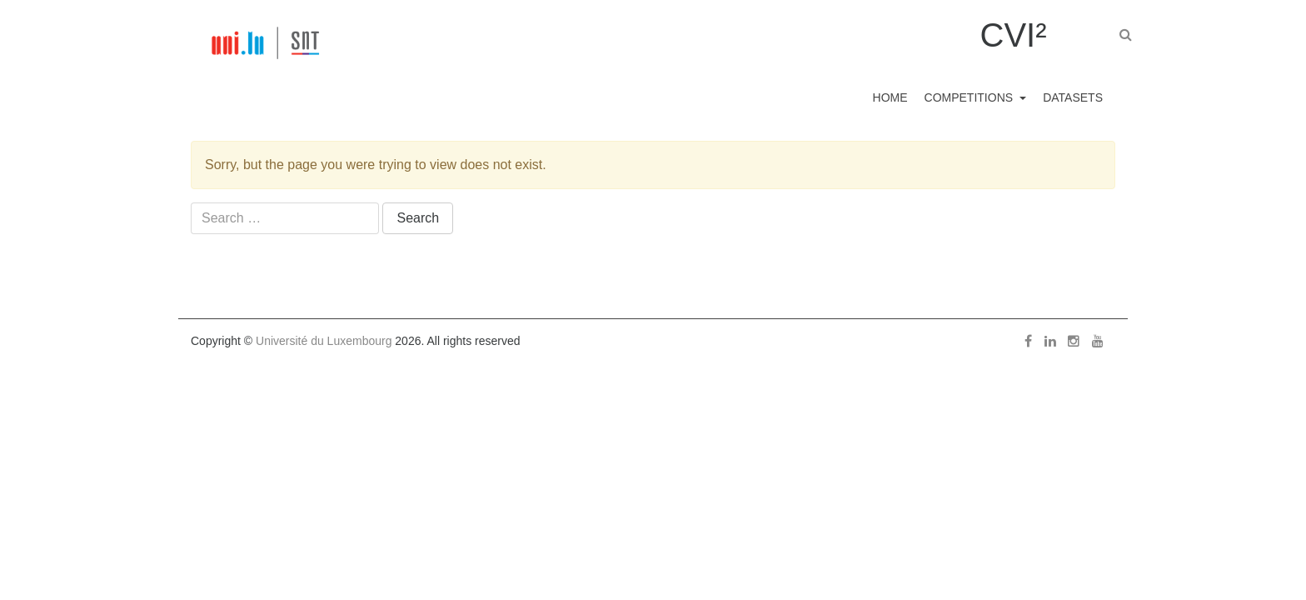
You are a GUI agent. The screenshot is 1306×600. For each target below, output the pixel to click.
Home (865, 97)
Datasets (1068, 97)
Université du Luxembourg (323, 341)
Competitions (954, 97)
